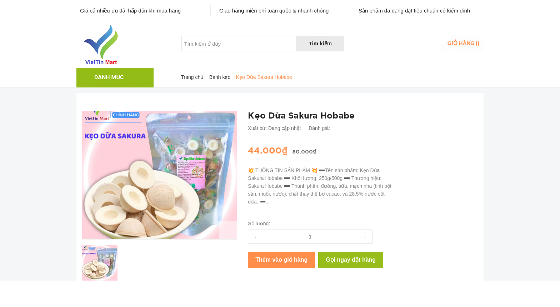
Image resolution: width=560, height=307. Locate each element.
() (463, 43)
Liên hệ (264, 57)
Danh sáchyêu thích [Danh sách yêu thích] (386, 43)
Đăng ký (422, 48)
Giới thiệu (192, 57)
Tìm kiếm (320, 43)
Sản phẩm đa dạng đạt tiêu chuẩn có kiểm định (414, 10)
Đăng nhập (425, 41)
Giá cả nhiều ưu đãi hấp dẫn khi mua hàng (130, 10)
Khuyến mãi (229, 57)
